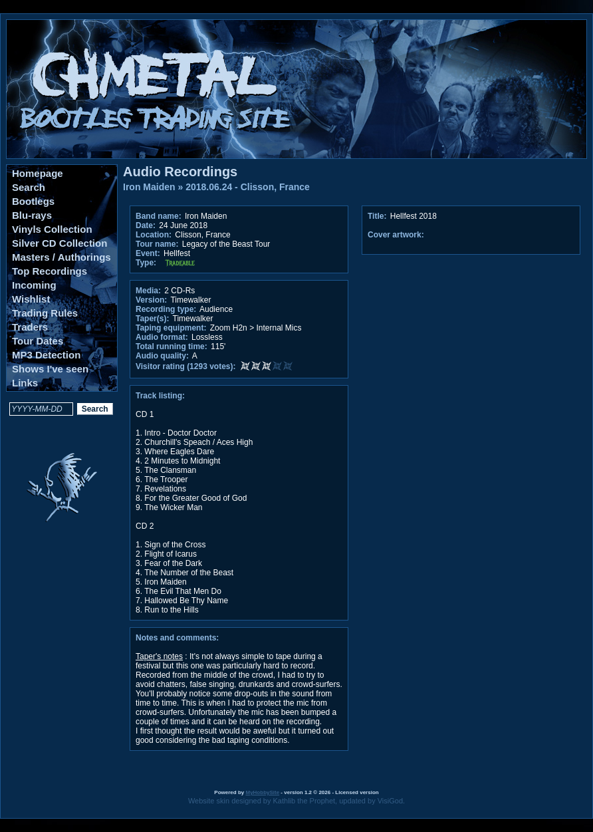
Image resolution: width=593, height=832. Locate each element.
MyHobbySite (262, 792)
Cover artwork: (396, 234)
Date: (146, 225)
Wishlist (31, 299)
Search (28, 187)
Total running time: (171, 346)
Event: (148, 253)
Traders (30, 327)
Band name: (158, 216)
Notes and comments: (177, 637)
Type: (146, 262)
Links (25, 382)
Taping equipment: (171, 328)
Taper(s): (152, 318)
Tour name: (157, 244)
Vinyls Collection (52, 229)
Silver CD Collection (59, 243)
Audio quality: (162, 355)
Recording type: (166, 309)
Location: (154, 234)
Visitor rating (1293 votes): (186, 366)
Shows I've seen (50, 368)
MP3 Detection (46, 354)
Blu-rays (32, 215)
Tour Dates (37, 341)
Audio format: (162, 337)
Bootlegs (33, 201)
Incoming (34, 285)
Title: (378, 216)
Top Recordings (49, 271)
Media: (148, 290)
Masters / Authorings (61, 257)
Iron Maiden (149, 187)
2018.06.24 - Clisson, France (247, 187)
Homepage (37, 173)
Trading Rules (45, 313)
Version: (151, 300)
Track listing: (160, 395)
